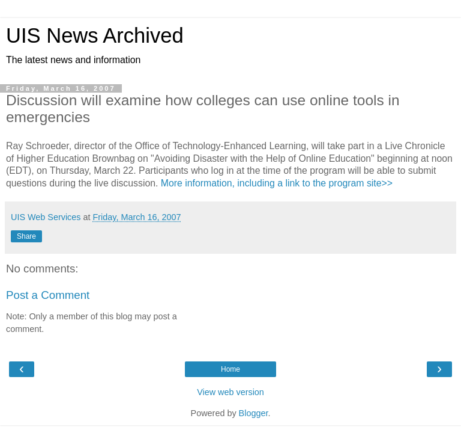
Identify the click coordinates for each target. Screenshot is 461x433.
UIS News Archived (95, 35)
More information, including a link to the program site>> (277, 183)
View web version (230, 392)
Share (26, 236)
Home (230, 369)
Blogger (253, 413)
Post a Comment (47, 295)
